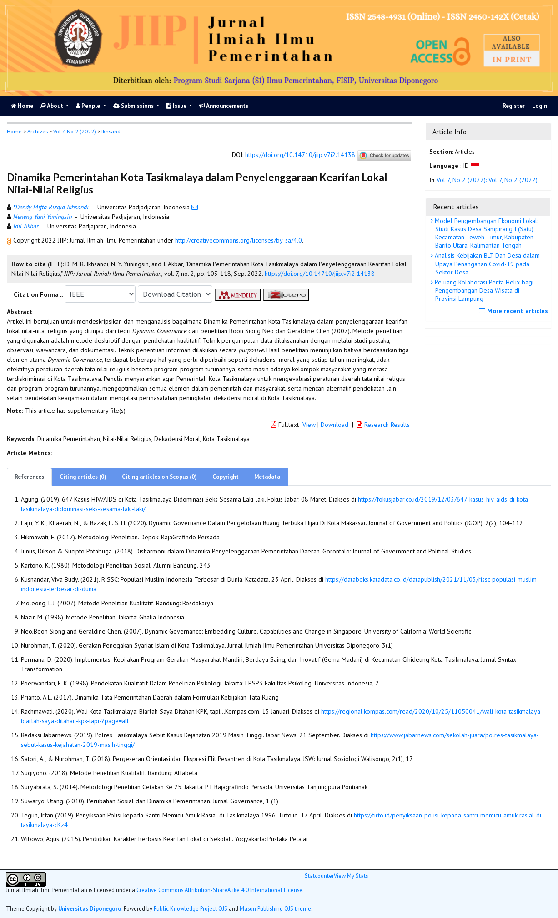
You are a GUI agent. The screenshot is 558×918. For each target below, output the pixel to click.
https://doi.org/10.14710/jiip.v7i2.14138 (300, 155)
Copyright (225, 477)
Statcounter (319, 875)
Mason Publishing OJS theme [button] (275, 908)
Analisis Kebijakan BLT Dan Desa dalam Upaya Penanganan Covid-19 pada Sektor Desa (486, 263)
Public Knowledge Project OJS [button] (190, 908)
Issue (177, 106)
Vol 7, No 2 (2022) (74, 131)
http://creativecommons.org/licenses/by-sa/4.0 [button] (238, 240)
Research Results (383, 425)
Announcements (223, 106)
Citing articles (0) (83, 477)
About (52, 106)
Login (539, 106)
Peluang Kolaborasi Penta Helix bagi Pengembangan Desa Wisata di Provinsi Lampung (483, 290)
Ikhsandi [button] (111, 131)
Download (334, 425)
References (29, 477)
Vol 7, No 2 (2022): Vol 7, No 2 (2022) (487, 180)
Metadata (267, 477)
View (309, 425)
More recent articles (514, 311)
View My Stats (351, 875)
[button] (10, 240)
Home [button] (14, 131)
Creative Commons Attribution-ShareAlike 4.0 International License (219, 889)
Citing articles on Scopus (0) (159, 477)
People (88, 106)
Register (514, 106)
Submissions (134, 106)
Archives (37, 131)
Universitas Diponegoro (89, 908)
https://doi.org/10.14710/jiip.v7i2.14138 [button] (320, 273)
